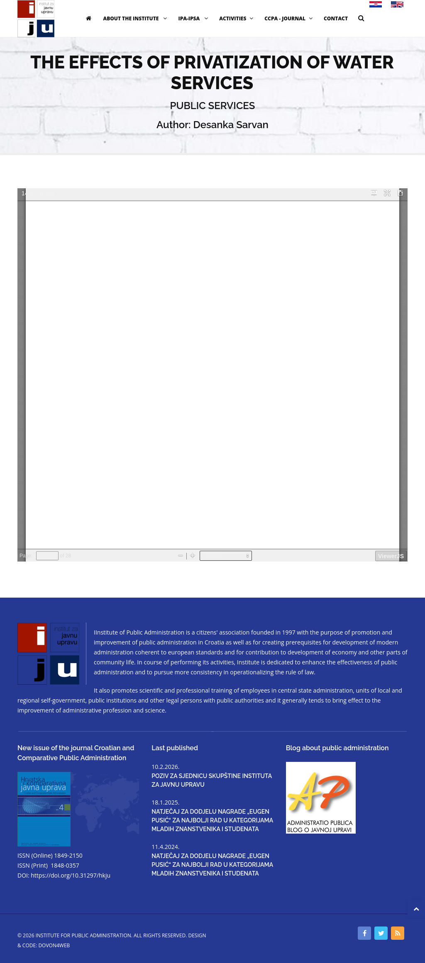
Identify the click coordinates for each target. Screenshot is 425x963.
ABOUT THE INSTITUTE (136, 18)
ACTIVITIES (237, 18)
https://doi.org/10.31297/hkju (70, 875)
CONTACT (336, 18)
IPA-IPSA (194, 18)
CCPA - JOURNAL (289, 18)
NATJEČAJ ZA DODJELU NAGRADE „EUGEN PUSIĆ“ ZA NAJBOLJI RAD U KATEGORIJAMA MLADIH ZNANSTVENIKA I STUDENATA (212, 820)
